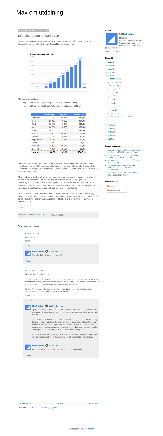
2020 (110, 72)
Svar (30, 246)
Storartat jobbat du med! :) (117, 160)
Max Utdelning (38, 251)
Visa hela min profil (112, 51)
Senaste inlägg (25, 403)
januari (113, 121)
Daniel (28, 271)
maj (112, 103)
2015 (110, 136)
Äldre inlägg (93, 403)
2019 (110, 76)
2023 (110, 69)
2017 (110, 129)
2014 (110, 139)
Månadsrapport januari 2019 (121, 116)
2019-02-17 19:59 (56, 346)
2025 (110, 62)
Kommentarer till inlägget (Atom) (44, 408)
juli (111, 96)
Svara (27, 241)
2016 (110, 132)
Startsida (59, 403)
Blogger (91, 429)
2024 (110, 65)
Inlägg (110, 186)
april (112, 107)
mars (112, 110)
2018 (110, 125)
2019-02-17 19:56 (56, 306)
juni (111, 100)
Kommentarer (113, 191)
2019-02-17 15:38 (38, 271)
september (114, 89)
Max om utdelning (39, 12)
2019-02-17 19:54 (56, 251)
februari (113, 114)
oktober (113, 86)
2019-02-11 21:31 (34, 234)
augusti (113, 93)
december (114, 79)
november (114, 82)
